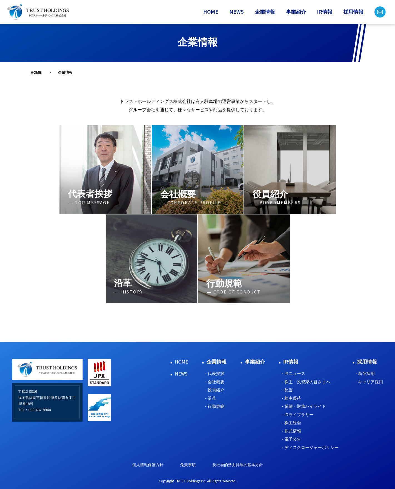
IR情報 (324, 12)
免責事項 (188, 465)
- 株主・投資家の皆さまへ (306, 381)
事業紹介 (296, 12)
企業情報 (265, 12)
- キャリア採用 (369, 381)
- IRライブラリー (298, 414)
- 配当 (287, 389)
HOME (210, 12)
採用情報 (353, 12)
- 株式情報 (291, 431)
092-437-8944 (39, 410)
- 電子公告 (291, 439)
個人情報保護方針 (147, 465)
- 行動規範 (214, 406)
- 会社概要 (214, 381)
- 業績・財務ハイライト (304, 406)
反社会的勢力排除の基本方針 (237, 465)
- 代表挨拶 (214, 373)
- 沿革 (210, 398)
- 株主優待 (291, 398)
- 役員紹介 (214, 389)
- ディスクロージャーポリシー (310, 447)
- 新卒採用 (365, 373)
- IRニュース (293, 373)
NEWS (236, 12)
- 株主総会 (291, 422)
